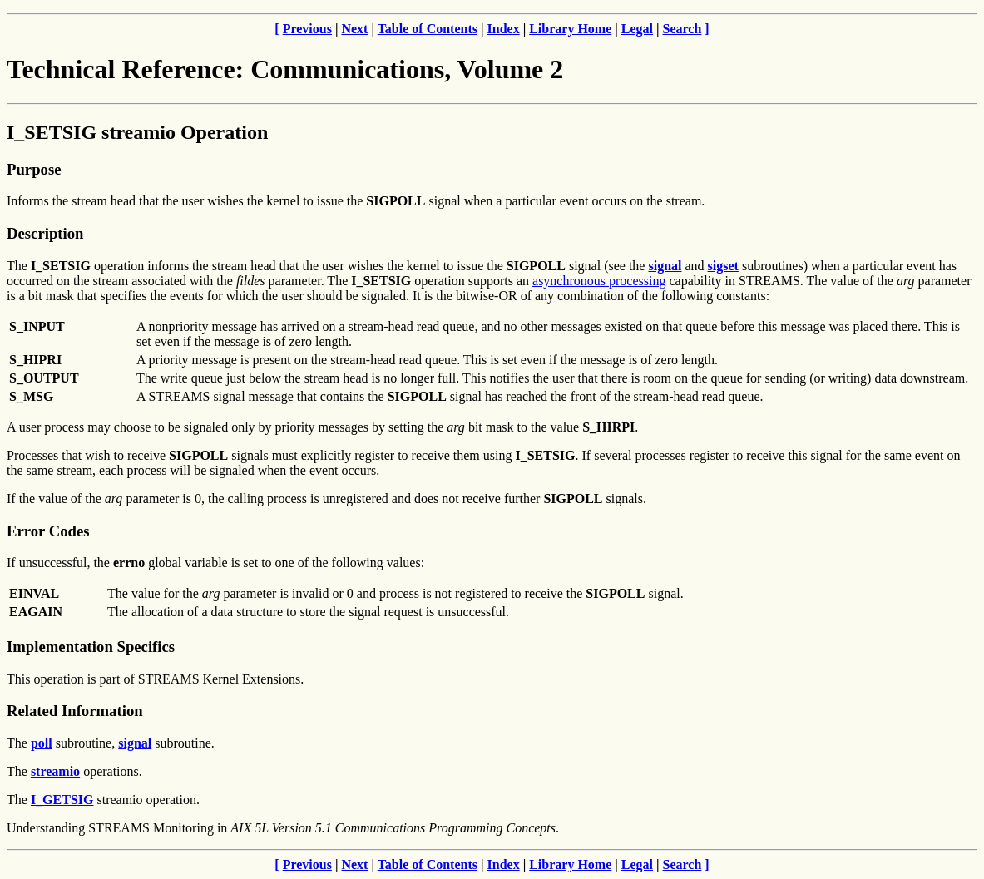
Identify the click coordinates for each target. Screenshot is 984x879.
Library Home (570, 29)
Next (354, 29)
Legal (637, 29)
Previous (307, 29)
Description (45, 233)
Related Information (75, 710)
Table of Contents (427, 29)
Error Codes (48, 531)
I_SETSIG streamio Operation (137, 132)
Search (682, 29)
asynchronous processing (598, 281)
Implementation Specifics (91, 646)
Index (503, 29)
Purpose (34, 169)
